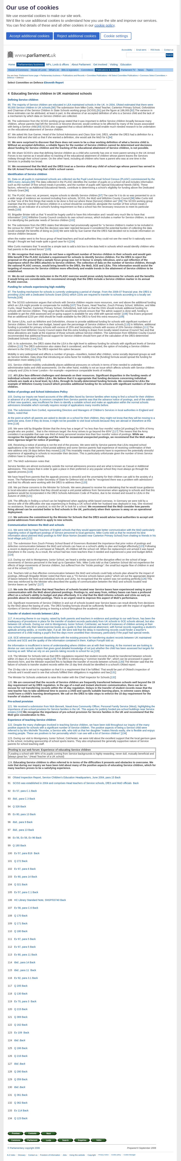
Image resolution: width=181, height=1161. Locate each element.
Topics (149, 70)
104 (72, 241)
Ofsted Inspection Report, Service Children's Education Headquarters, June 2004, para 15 (63, 777)
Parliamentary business (30, 64)
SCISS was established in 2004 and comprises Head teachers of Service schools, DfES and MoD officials (72, 783)
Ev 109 (18, 1032)
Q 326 (16, 806)
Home (11, 64)
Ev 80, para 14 (22, 876)
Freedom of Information (50, 1155)
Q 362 (17, 1102)
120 (84, 482)
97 (100, 195)
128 (97, 651)
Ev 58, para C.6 (23, 907)
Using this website (77, 1155)
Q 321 (17, 884)
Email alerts (141, 50)
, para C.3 (20, 798)
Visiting (114, 64)
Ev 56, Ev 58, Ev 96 (24, 837)
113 (20, 346)
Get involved (100, 64)
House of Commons (18, 70)
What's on (54, 70)
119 (30, 471)
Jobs (65, 1155)
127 (41, 584)
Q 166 (17, 1048)
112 (39, 338)
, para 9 (19, 822)
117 (115, 431)
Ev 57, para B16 (23, 853)
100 (18, 209)
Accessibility (127, 50)
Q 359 (17, 1079)
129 (53, 658)
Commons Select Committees (152, 75)
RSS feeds (155, 50)
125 (30, 568)
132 (113, 677)
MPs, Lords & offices (57, 64)
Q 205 (17, 985)
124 (10, 554)
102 (72, 220)
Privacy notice (103, 1155)
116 (16, 423)
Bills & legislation (70, 70)
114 (33, 349)
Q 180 (16, 845)
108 (125, 313)
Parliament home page (28, 75)
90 (53, 107)
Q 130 (17, 993)
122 (29, 538)
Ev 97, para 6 (21, 868)
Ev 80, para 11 (22, 954)
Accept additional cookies (29, 36)
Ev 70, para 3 (22, 1001)
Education (126, 64)
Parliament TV (128, 70)
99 (120, 201)
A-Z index (11, 1155)
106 (20, 297)
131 (113, 672)
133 (19, 712)
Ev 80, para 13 (21, 814)
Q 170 (17, 915)
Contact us (168, 50)
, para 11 (21, 970)
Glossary (22, 1155)
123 (141, 546)
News (141, 70)
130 (121, 661)
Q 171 (17, 923)
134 (124, 733)
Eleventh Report (53, 82)
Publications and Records (73, 75)
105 (48, 249)
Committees (87, 70)
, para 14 (21, 962)
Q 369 (17, 1017)
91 (99, 110)
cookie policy (105, 25)
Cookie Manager (130, 1155)
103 (56, 230)
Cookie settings (116, 36)
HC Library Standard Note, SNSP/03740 (36, 900)
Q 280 (17, 1071)
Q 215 (17, 1009)
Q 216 (17, 1056)
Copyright (91, 1155)
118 (62, 450)
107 (73, 305)
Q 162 (17, 1024)
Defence (10, 78)
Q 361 (17, 1094)
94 (110, 137)
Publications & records (107, 70)
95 (33, 182)
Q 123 (17, 1118)
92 (132, 110)
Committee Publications (97, 75)
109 (121, 316)
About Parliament (81, 64)
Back (118, 777)
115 (38, 359)
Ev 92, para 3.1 (22, 978)
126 (144, 578)
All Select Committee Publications (123, 75)
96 (26, 190)
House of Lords (38, 70)
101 (25, 217)
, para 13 (20, 829)
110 (127, 324)
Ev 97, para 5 (21, 939)
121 (29, 495)
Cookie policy (116, 1155)
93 (39, 126)
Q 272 (17, 861)
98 (132, 198)
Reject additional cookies (76, 36)
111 (146, 327)
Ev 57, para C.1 (21, 790)
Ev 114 (18, 1110)
